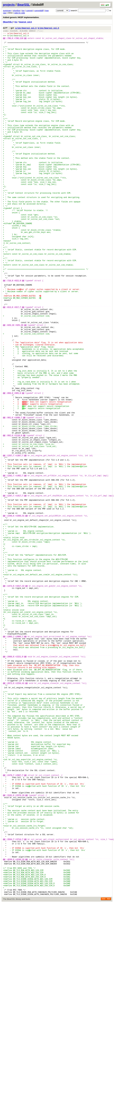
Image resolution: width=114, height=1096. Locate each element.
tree (47, 10)
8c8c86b (24, 32)
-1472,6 (10, 704)
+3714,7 (19, 1011)
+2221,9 (19, 790)
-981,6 (9, 500)
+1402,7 (19, 570)
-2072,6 (10, 822)
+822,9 (17, 334)
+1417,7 (19, 595)
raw (4, 13)
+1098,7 (18, 500)
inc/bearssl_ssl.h (19, 34)
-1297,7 (10, 595)
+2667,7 (19, 934)
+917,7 (17, 367)
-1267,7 (10, 546)
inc (15, 22)
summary (7, 10)
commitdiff (38, 10)
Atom (103, 1083)
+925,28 (19, 388)
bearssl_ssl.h (25, 22)
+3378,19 (19, 958)
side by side (19, 13)
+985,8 (17, 471)
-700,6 (9, 40)
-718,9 (9, 334)
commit (29, 10)
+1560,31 (19, 619)
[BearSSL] (8, 22)
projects (9, 4)
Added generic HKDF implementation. (21, 17)
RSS (108, 1083)
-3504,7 (10, 1011)
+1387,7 (19, 546)
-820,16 (10, 388)
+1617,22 (19, 704)
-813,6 (9, 367)
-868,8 (9, 471)
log (23, 10)
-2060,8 (10, 790)
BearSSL (23, 4)
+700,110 (18, 40)
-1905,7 (10, 765)
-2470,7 (10, 934)
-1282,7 (10, 570)
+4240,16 (19, 1036)
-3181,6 (10, 958)
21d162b (13, 32)
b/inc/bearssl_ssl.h (48, 28)
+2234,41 (19, 822)
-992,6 (9, 522)
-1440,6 (10, 619)
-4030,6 (10, 1036)
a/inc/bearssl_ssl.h (26, 28)
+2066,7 (19, 765)
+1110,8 (18, 522)
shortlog (16, 10)
